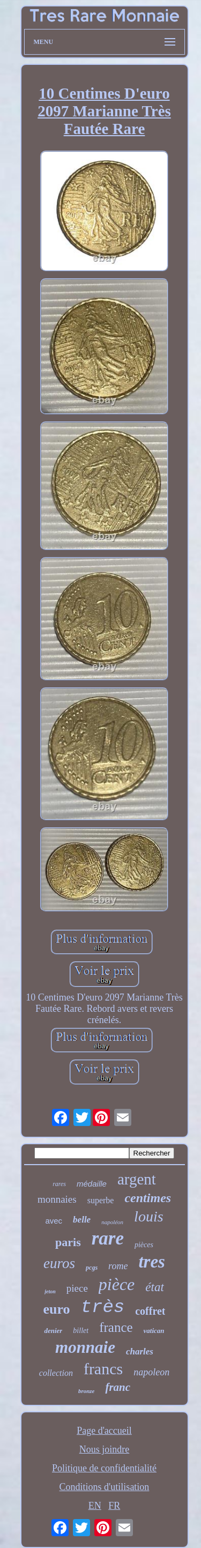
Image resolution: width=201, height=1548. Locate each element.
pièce (117, 1284)
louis (148, 1216)
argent (136, 1179)
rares (59, 1184)
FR (114, 1505)
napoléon (112, 1222)
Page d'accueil (104, 1430)
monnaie (85, 1347)
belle (82, 1219)
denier (53, 1331)
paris (68, 1242)
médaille (92, 1183)
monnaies (57, 1199)
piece (77, 1288)
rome (118, 1266)
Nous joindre (104, 1449)
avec (53, 1220)
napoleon (151, 1372)
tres (151, 1261)
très (103, 1307)
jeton (50, 1291)
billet (80, 1331)
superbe (100, 1200)
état (154, 1287)
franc (117, 1387)
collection (56, 1372)
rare (108, 1238)
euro (56, 1309)
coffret (150, 1311)
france (115, 1327)
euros (59, 1263)
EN (94, 1505)
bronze (86, 1391)
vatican (154, 1331)
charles (139, 1351)
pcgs (92, 1267)
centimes (147, 1198)
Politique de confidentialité (104, 1468)
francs (103, 1368)
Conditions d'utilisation (104, 1487)
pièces (144, 1245)
